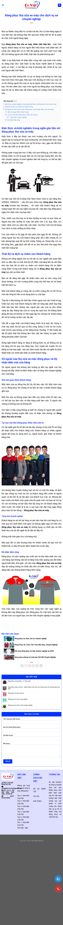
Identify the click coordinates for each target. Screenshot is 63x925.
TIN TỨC (36, 796)
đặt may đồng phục (52, 209)
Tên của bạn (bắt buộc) (31, 721)
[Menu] (3, 5)
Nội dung (31, 751)
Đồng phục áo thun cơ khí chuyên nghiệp (20, 705)
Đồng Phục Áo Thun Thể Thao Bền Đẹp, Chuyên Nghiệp (31, 645)
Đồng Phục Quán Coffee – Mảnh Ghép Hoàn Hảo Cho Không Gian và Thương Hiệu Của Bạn (34, 688)
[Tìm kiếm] (59, 5)
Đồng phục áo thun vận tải (16, 693)
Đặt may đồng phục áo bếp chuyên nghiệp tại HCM (29, 651)
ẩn (15, 101)
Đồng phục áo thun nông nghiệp (17, 699)
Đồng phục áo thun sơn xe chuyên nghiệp (25, 639)
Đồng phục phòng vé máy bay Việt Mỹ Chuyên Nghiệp (30, 657)
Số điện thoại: (31, 738)
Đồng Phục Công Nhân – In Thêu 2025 (19, 681)
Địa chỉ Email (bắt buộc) (31, 730)
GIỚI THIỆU (37, 801)
